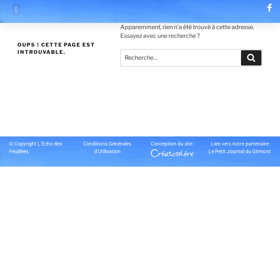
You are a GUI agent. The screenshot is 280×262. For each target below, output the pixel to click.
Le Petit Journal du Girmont (240, 151)
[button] (16, 10)
